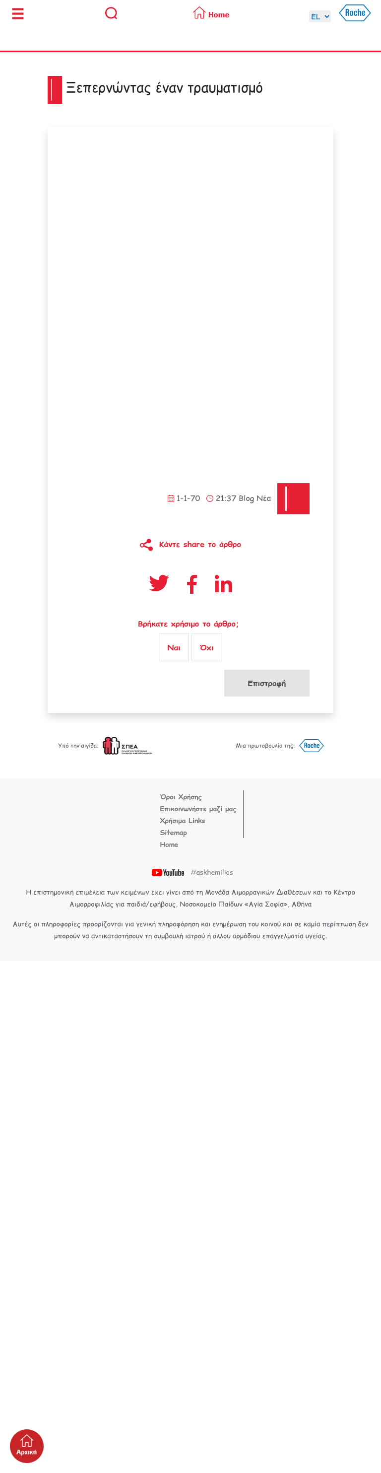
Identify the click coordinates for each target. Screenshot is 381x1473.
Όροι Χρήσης (181, 797)
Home (169, 844)
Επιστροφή (267, 683)
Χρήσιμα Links (182, 821)
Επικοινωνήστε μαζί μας (198, 809)
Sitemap (173, 833)
